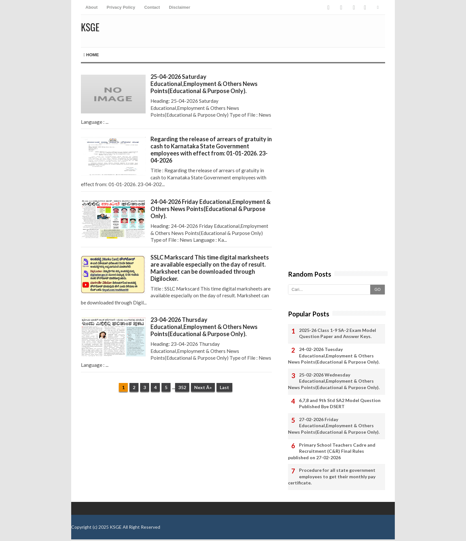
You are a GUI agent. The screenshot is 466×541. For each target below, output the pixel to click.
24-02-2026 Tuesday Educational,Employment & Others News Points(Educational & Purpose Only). (334, 355)
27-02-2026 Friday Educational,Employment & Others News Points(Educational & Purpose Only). (334, 426)
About (91, 7)
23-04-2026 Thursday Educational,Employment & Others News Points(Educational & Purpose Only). (204, 326)
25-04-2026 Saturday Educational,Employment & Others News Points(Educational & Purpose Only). (204, 83)
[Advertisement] (176, 447)
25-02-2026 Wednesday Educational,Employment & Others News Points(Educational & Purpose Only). (334, 381)
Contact (152, 7)
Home (91, 54)
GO (377, 289)
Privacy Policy (121, 7)
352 (182, 387)
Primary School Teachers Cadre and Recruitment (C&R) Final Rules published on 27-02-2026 (331, 451)
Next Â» (203, 387)
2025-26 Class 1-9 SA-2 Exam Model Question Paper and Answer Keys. (337, 333)
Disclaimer (179, 7)
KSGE (116, 527)
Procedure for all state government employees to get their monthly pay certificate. (331, 476)
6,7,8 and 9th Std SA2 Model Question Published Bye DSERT (340, 403)
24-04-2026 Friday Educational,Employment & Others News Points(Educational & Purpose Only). (210, 208)
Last (224, 387)
